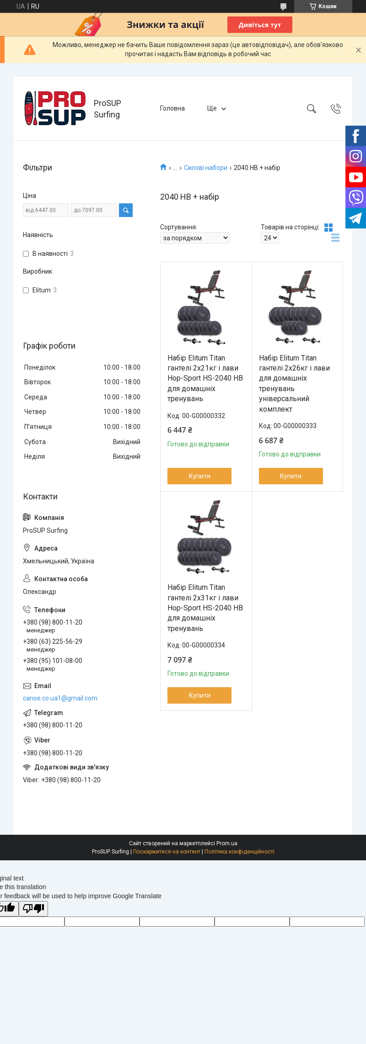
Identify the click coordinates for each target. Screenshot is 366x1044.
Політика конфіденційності (239, 851)
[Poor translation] (33, 909)
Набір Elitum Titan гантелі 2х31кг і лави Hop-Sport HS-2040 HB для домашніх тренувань (205, 608)
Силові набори (205, 167)
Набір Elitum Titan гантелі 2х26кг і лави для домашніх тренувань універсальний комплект (294, 383)
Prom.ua (226, 843)
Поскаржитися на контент (166, 851)
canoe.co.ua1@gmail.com (60, 698)
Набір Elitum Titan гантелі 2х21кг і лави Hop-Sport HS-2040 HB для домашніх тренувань (205, 378)
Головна (172, 108)
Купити (199, 476)
